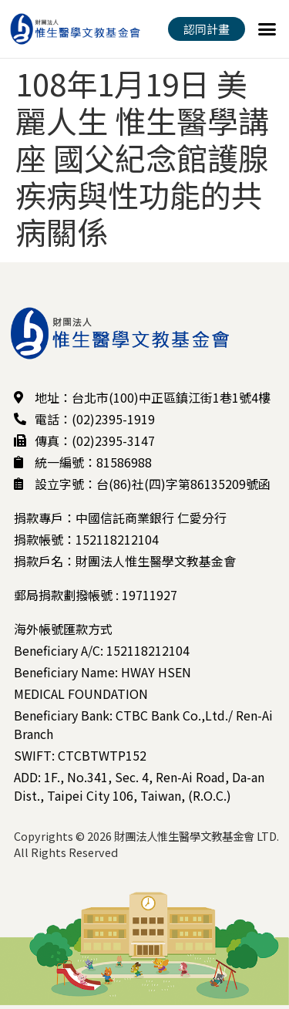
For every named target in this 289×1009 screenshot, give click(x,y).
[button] (267, 29)
